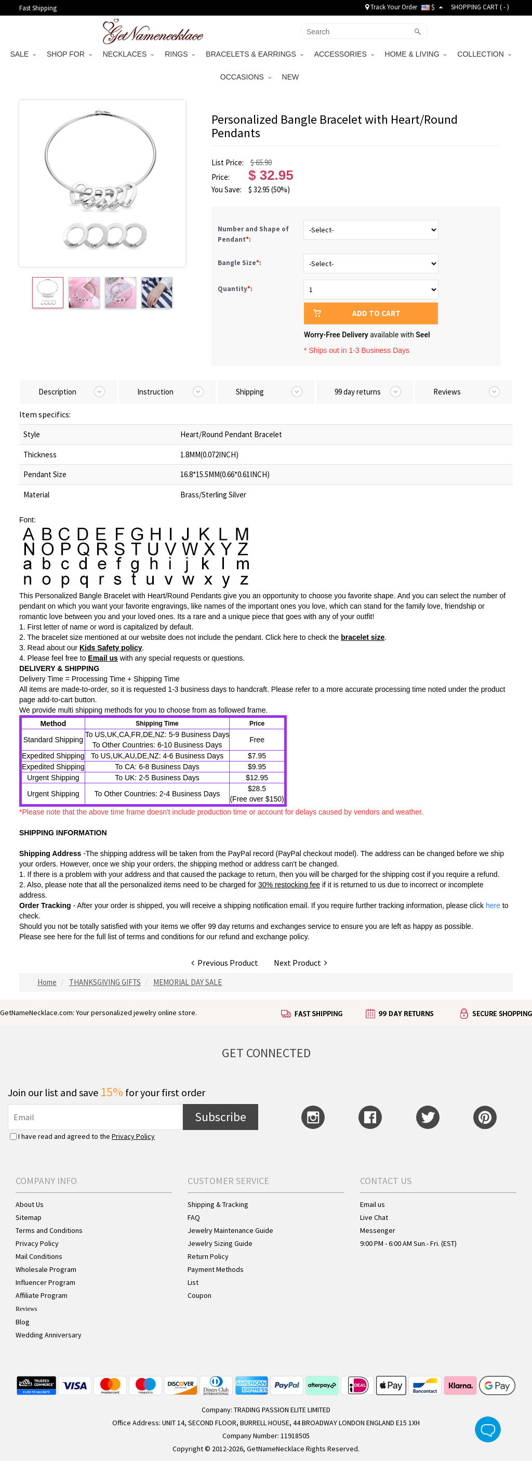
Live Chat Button (488, 1429)
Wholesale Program (46, 1269)
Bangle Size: (240, 262)
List (193, 1282)
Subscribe (220, 1117)
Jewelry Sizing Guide (220, 1243)
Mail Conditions (39, 1256)
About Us (30, 1204)
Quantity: (235, 288)
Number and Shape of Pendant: (253, 234)
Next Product (300, 962)
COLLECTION (484, 54)
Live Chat (374, 1217)
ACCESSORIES (344, 54)
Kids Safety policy (110, 647)
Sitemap (29, 1217)
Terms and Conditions (49, 1230)
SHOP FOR (69, 54)
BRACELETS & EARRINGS (254, 54)
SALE (23, 54)
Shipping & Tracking (218, 1204)
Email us (103, 658)
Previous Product (224, 962)
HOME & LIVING (416, 54)
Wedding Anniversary (49, 1334)
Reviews (26, 1308)
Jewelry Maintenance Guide (230, 1230)
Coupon (199, 1295)
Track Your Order (391, 7)
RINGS (180, 54)
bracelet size (362, 637)
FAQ (194, 1217)
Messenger (377, 1230)
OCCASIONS (245, 77)
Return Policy (208, 1256)
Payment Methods (216, 1269)
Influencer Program (45, 1282)
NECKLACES (128, 54)
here (64, 936)
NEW (291, 77)
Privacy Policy (133, 1136)
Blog (23, 1321)
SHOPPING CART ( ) (480, 7)
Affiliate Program (42, 1295)
